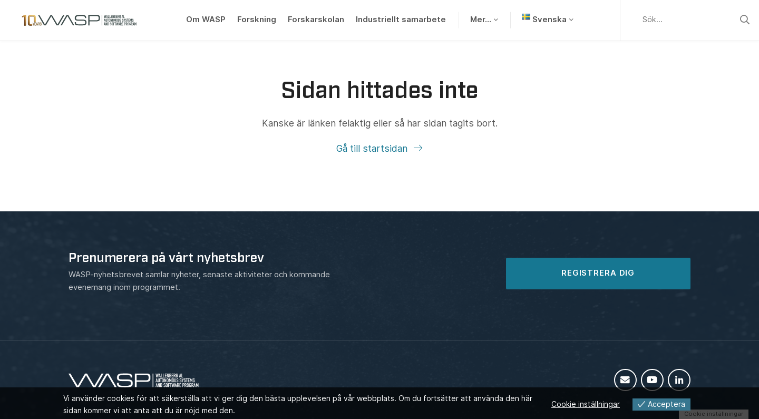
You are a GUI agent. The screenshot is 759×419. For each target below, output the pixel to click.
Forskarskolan (316, 19)
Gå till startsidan (373, 148)
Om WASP (206, 19)
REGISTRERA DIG (598, 273)
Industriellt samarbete (401, 19)
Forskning (256, 19)
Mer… (480, 19)
